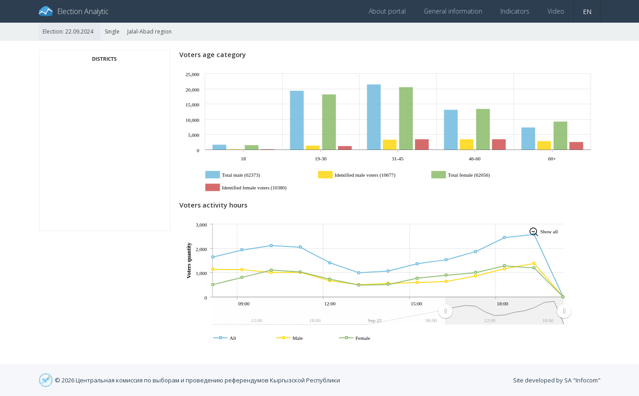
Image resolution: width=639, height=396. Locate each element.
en (587, 11)
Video (556, 11)
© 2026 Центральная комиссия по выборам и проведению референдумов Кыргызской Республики (197, 380)
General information (453, 11)
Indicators (514, 11)
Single (112, 31)
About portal (387, 11)
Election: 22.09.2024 (68, 31)
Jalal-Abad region (149, 31)
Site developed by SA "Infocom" (557, 380)
